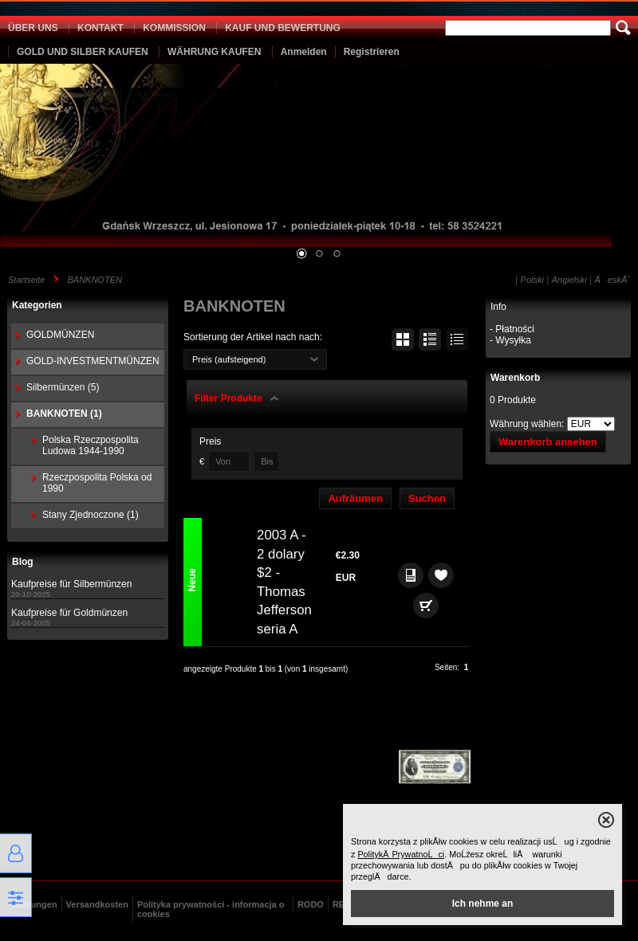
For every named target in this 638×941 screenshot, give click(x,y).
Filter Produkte (228, 398)
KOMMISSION (174, 27)
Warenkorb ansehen (547, 442)
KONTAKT (100, 27)
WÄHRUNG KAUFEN (214, 51)
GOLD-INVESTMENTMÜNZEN (93, 361)
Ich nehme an (483, 903)
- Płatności (512, 329)
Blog (22, 561)
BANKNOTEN (94, 279)
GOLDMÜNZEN (60, 334)
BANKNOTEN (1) (64, 413)
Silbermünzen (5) (62, 387)
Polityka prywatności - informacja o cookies (211, 909)
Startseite (26, 279)
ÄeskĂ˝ (612, 279)
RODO (310, 904)
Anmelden (304, 51)
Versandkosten (97, 904)
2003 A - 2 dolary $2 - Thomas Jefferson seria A (284, 582)
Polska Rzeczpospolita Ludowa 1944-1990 (90, 445)
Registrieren (372, 51)
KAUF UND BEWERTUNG (283, 27)
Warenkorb (515, 377)
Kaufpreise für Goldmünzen (69, 612)
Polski (532, 279)
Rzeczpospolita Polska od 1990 (97, 483)
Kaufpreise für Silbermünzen (71, 584)
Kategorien (37, 305)
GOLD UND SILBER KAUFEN (82, 51)
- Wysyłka (510, 340)
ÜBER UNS (33, 27)
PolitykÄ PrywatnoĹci (400, 854)
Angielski (569, 279)
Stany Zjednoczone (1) (90, 514)
